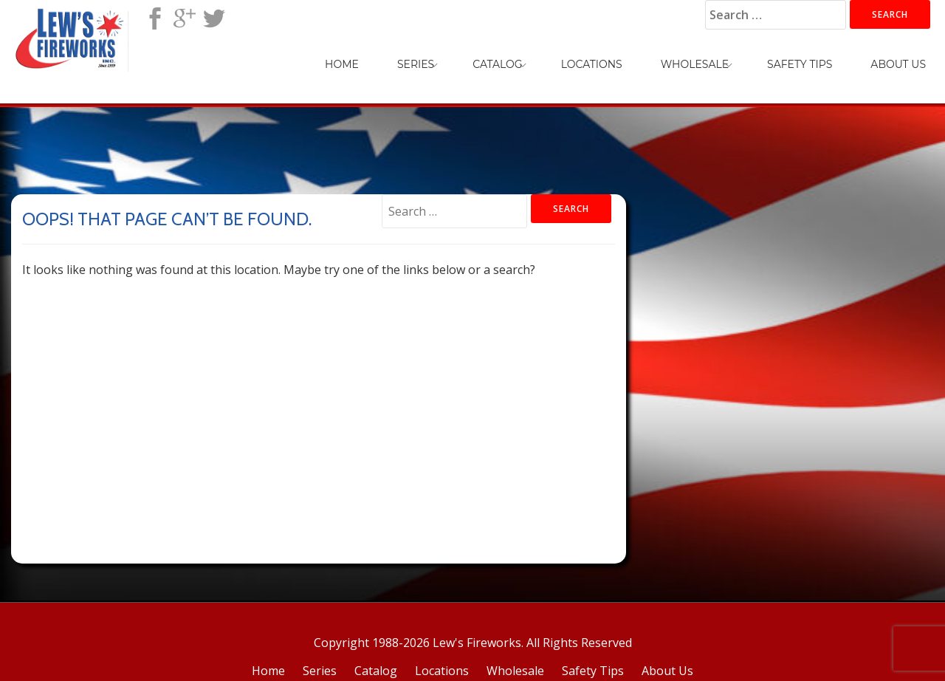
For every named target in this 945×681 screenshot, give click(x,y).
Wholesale (695, 64)
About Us (898, 64)
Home (342, 64)
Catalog (497, 64)
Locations (591, 64)
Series (415, 64)
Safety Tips (799, 64)
